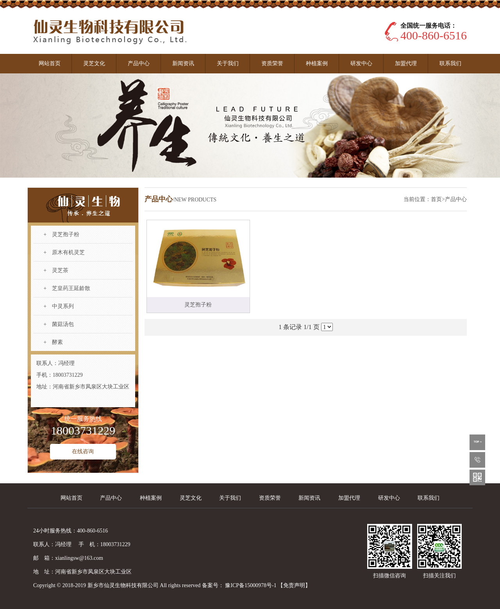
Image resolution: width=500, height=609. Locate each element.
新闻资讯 (183, 63)
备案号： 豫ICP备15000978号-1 (240, 585)
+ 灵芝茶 (55, 270)
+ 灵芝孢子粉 (61, 234)
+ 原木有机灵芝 (64, 252)
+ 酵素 (53, 342)
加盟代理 (406, 63)
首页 (436, 199)
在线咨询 (83, 451)
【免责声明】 (294, 585)
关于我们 (228, 63)
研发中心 (361, 63)
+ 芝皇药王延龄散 (66, 288)
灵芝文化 (94, 63)
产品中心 (139, 63)
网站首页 (50, 63)
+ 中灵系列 (58, 306)
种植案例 (317, 63)
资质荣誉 (272, 63)
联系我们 (450, 63)
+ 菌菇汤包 (58, 324)
